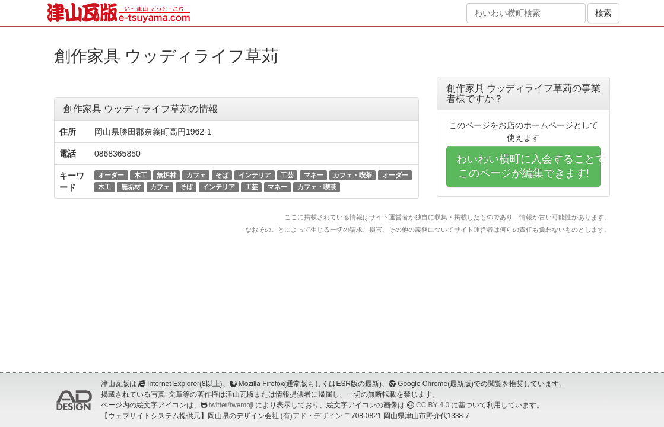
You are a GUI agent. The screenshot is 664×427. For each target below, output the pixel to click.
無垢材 (166, 175)
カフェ (196, 175)
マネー (313, 175)
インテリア (255, 175)
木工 (140, 175)
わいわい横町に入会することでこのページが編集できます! (528, 166)
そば (221, 175)
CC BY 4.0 (432, 405)
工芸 (287, 175)
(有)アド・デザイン (311, 416)
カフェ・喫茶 (352, 175)
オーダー (111, 175)
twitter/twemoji (231, 405)
